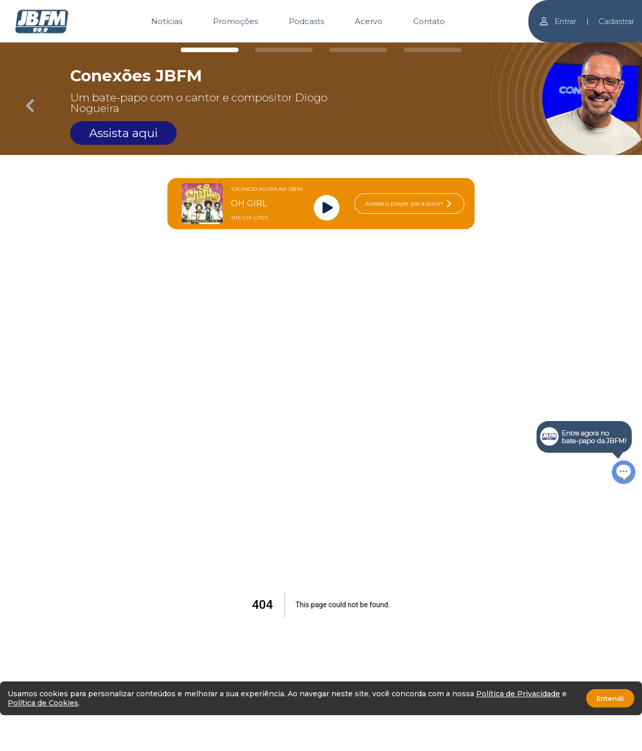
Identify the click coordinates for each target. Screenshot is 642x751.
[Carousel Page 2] (284, 50)
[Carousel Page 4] (432, 50)
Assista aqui (123, 133)
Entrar (557, 21)
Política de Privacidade (518, 693)
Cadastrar (616, 21)
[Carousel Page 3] (358, 50)
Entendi (610, 698)
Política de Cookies (43, 703)
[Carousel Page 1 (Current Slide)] (210, 50)
